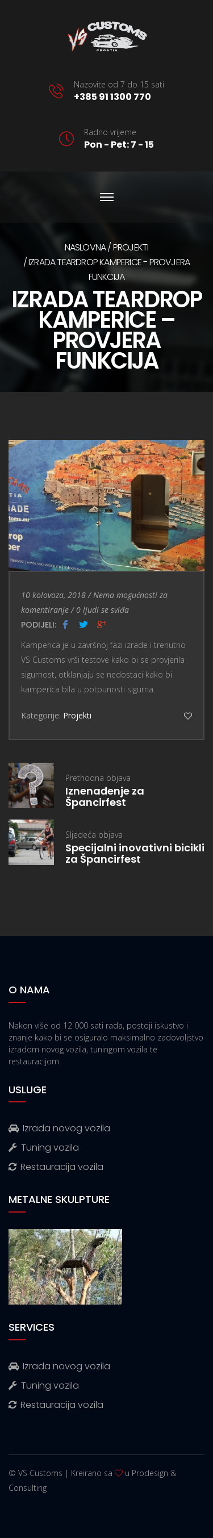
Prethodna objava (134, 790)
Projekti (131, 247)
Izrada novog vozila (59, 1128)
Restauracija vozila (56, 1166)
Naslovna (85, 247)
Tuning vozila (44, 1147)
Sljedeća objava (134, 847)
